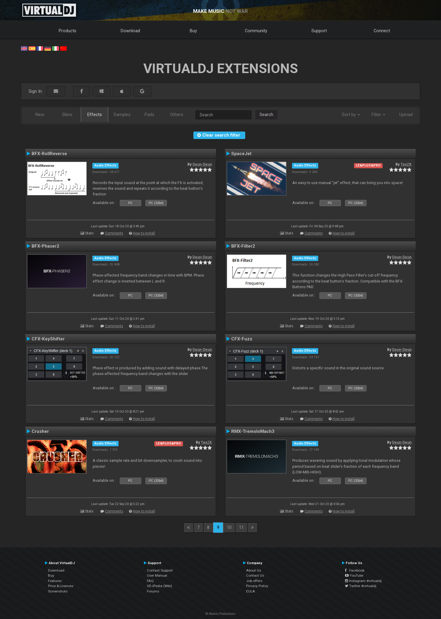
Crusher (40, 431)
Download (130, 30)
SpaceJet (241, 153)
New (39, 114)
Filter (378, 114)
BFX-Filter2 (243, 246)
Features (55, 581)
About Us (253, 570)
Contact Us (255, 575)
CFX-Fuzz (241, 339)
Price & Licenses (60, 586)
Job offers (254, 581)
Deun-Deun (202, 164)
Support (319, 30)
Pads (149, 114)
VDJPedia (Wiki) (159, 586)
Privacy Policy (257, 586)
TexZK (406, 164)
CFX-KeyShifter (48, 339)
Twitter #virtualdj (360, 586)
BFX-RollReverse (49, 153)
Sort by (351, 114)
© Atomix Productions (221, 614)
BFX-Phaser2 (45, 246)
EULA (250, 591)
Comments (114, 233)
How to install (144, 233)
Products (67, 30)
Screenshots (58, 591)
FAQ (150, 581)
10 (229, 527)
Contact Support (160, 570)
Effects (94, 114)
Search (266, 114)
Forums (153, 591)
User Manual (157, 575)
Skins (67, 114)
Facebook (354, 570)
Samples (122, 114)
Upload (406, 114)
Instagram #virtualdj (363, 581)
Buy (193, 30)
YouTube (354, 575)
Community (256, 30)
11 (241, 527)
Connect (382, 30)
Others (176, 114)
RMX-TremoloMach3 (252, 431)
